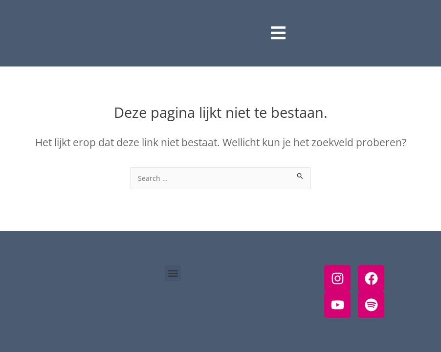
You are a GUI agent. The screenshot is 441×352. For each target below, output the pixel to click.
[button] (173, 273)
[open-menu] (278, 33)
